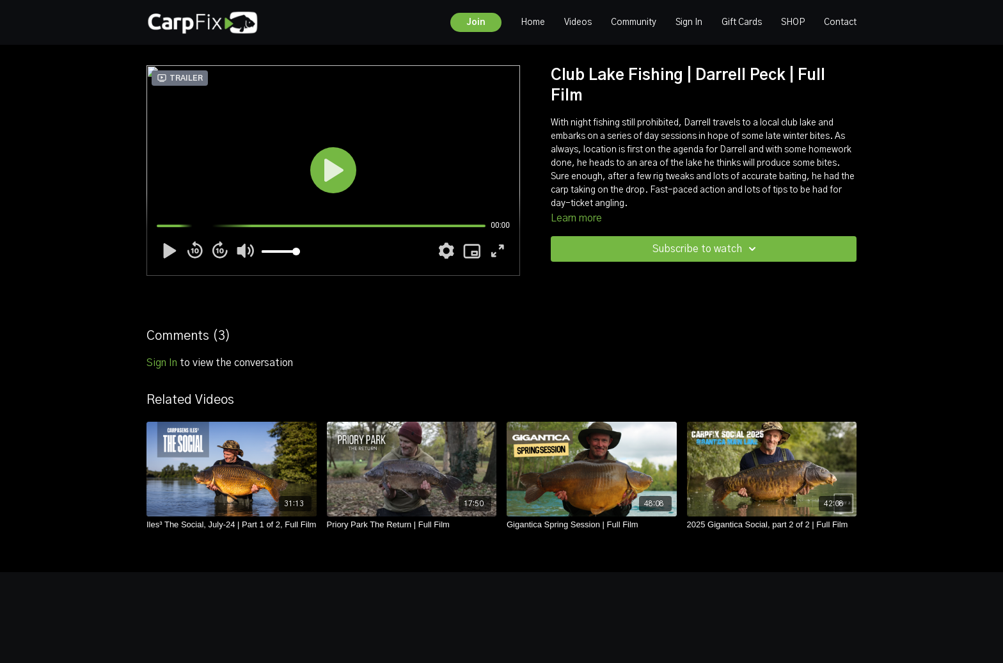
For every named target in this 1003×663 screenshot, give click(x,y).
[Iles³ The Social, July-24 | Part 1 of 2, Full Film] (231, 524)
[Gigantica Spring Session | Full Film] (592, 524)
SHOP (793, 22)
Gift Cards (742, 22)
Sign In (688, 22)
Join (476, 22)
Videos (578, 22)
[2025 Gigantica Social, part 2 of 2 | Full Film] (772, 524)
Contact (840, 22)
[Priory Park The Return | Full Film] (412, 524)
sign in (161, 363)
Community (633, 22)
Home (533, 22)
